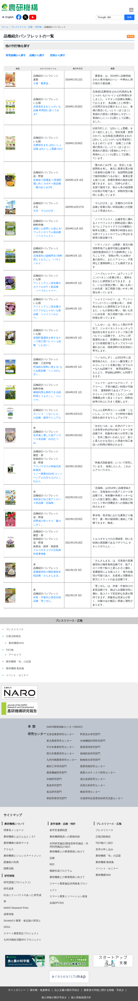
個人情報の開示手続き (54, 997)
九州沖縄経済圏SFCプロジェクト (22, 939)
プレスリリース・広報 (22, 27)
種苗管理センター (90, 791)
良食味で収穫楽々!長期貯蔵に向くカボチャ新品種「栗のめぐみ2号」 (47, 183)
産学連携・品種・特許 (62, 823)
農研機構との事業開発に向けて (67, 851)
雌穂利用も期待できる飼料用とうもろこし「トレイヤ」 (47, 396)
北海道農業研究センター (60, 734)
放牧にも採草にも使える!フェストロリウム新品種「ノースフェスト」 (47, 232)
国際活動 (9, 868)
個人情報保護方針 (81, 997)
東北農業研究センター (59, 740)
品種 (52, 858)
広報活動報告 (103, 836)
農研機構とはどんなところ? (19, 836)
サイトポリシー (17, 990)
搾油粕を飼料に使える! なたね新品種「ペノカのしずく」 (47, 370)
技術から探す (57, 55)
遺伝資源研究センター (92, 779)
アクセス (9, 849)
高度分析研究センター (92, 785)
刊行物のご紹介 (104, 842)
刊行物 (38, 27)
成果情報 (9, 914)
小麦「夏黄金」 (42, 83)
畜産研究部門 (54, 785)
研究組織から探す (16, 55)
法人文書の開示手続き (66, 990)
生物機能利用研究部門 (92, 740)
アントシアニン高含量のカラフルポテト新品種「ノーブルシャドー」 (47, 287)
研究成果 (9, 888)
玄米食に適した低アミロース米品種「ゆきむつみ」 (47, 439)
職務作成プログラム (61, 870)
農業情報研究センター (92, 766)
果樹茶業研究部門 (57, 798)
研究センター (37, 734)
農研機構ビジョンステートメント (22, 855)
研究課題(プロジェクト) (17, 882)
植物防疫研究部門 (90, 753)
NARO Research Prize (16, 907)
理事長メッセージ (14, 830)
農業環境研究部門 (90, 747)
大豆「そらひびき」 (44, 210)
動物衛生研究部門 (90, 759)
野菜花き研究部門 (90, 734)
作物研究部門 (54, 779)
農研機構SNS (103, 874)
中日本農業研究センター (60, 747)
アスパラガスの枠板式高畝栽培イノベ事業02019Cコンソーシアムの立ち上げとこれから (47, 474)
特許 (52, 864)
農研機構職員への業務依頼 (65, 836)
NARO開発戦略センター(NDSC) (64, 726)
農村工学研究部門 (57, 766)
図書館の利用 (11, 862)
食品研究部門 (54, 791)
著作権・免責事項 (40, 990)
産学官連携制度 (58, 830)
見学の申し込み (104, 849)
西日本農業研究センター (60, 753)
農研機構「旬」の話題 (108, 855)
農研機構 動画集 (105, 862)
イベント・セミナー (107, 868)
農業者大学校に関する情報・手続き (104, 990)
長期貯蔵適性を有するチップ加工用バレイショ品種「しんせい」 (47, 341)
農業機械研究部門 (57, 772)
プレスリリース (104, 830)
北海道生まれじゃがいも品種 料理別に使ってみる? (47, 110)
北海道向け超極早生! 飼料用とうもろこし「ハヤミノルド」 (47, 259)
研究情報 (9, 875)
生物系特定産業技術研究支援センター (101, 798)
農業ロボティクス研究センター (97, 772)
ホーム (5, 27)
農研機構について (14, 823)
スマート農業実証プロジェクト (21, 933)
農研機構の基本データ (16, 842)
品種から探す (36, 55)
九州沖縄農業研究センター (62, 759)
